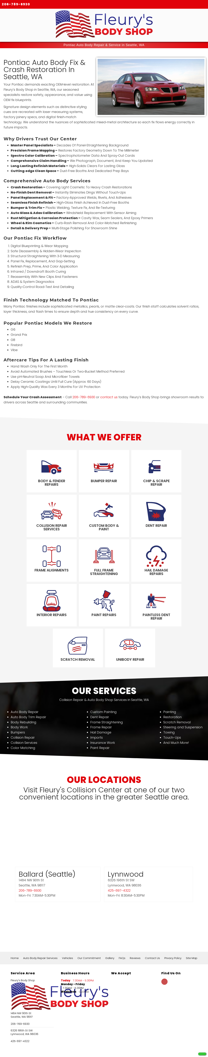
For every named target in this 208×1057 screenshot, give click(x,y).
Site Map (191, 922)
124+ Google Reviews (73, 1036)
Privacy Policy (172, 922)
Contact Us (152, 922)
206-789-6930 (16, 4)
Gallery (109, 922)
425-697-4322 (119, 855)
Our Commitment (89, 922)
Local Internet (111, 1049)
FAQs (122, 922)
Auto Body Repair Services (40, 922)
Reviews (135, 922)
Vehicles (67, 922)
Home (15, 922)
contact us (109, 397)
